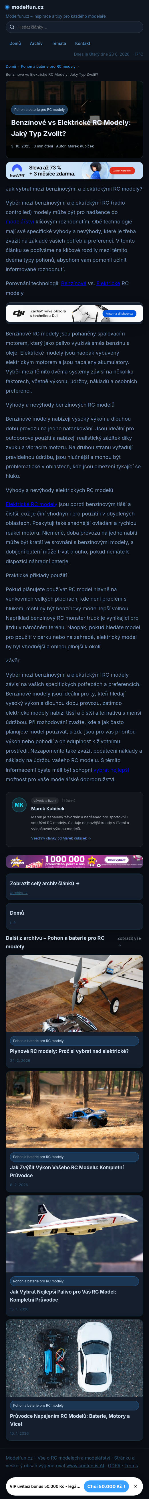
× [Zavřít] (135, 1486)
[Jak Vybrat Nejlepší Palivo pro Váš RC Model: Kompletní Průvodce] (74, 1256)
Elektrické (108, 283)
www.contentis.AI (85, 1465)
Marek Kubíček (48, 809)
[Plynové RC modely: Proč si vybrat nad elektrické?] (74, 1011)
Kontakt (82, 43)
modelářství (20, 222)
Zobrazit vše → (129, 941)
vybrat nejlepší (111, 770)
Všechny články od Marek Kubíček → (61, 838)
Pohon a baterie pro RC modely (48, 66)
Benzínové (74, 283)
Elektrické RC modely (31, 504)
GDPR (114, 1465)
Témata (59, 43)
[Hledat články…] (78, 27)
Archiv (36, 43)
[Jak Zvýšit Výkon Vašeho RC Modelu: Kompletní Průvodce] (74, 1131)
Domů (15, 43)
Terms (131, 1465)
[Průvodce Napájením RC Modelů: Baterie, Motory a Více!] (74, 1380)
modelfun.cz (27, 7)
